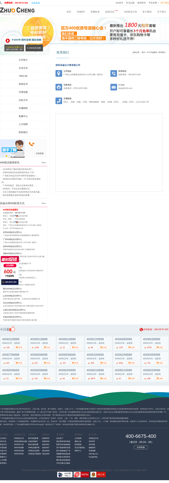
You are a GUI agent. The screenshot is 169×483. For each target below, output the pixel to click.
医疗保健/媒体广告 (63, 451)
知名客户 (59, 438)
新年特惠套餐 (33, 438)
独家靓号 (92, 448)
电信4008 (45, 451)
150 (8, 347)
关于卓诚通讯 (152, 52)
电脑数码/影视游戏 (63, 454)
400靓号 (81, 12)
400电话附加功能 (20, 441)
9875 (93, 378)
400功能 (92, 444)
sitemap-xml (93, 454)
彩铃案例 (78, 444)
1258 (37, 347)
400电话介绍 (130, 12)
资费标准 (95, 12)
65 (64, 378)
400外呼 (92, 441)
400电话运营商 (33, 451)
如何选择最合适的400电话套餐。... (17, 195)
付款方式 (23, 100)
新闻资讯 (141, 3)
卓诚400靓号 (33, 441)
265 (92, 363)
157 (64, 363)
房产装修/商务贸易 (63, 448)
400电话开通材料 (34, 454)
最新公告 (78, 441)
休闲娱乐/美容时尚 (63, 457)
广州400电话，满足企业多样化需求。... (19, 185)
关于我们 (161, 12)
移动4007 (45, 448)
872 (36, 363)
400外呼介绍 (19, 444)
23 (7, 378)
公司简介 (23, 60)
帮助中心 (78, 451)
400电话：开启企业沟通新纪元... (16, 189)
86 (92, 347)
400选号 (119, 3)
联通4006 (45, 441)
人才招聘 (23, 124)
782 (36, 378)
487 (8, 363)
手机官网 (153, 3)
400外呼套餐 (19, 448)
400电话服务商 (33, 448)
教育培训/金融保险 (63, 444)
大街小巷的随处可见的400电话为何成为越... (21, 192)
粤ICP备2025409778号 (30, 470)
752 (148, 363)
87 (120, 378)
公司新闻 (78, 438)
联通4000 (45, 438)
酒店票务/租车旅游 (63, 441)
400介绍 (23, 76)
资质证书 (23, 84)
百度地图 (92, 451)
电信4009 (45, 454)
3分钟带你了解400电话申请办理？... (18, 169)
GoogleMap (93, 457)
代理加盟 (23, 92)
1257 (121, 347)
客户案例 (147, 12)
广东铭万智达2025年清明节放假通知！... (20, 176)
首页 (69, 12)
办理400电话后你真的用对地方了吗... (18, 172)
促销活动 (111, 11)
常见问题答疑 (80, 448)
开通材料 (23, 108)
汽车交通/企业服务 (63, 463)
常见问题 (130, 3)
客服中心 (23, 116)
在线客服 (35, 3)
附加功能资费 (33, 444)
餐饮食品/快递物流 (63, 460)
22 (64, 347)
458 (148, 378)
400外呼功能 (19, 451)
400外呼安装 (19, 454)
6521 (121, 363)
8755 (149, 347)
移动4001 (45, 444)
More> (44, 163)
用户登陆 (165, 3)
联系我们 (23, 132)
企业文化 (23, 68)
